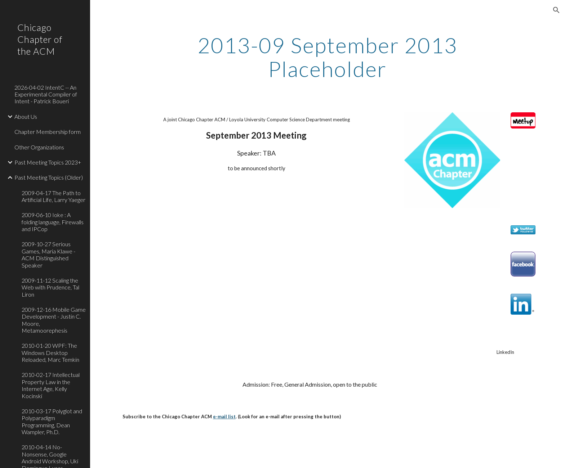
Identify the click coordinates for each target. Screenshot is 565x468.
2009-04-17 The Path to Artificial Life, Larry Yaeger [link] (53, 196)
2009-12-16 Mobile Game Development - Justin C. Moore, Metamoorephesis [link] (54, 320)
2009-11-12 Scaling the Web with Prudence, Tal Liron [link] (50, 287)
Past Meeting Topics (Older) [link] (48, 177)
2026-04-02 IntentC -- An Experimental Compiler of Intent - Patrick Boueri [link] (45, 94)
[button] (556, 10)
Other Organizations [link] (39, 147)
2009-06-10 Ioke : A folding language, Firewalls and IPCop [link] (53, 221)
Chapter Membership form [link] (47, 131)
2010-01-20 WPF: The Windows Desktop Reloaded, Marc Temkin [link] (50, 352)
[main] (327, 57)
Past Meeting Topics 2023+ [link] (47, 162)
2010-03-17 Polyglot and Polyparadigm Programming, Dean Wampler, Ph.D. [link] (52, 421)
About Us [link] (25, 116)
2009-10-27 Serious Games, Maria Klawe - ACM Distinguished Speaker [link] (48, 254)
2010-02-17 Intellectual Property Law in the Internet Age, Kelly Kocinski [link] (51, 385)
